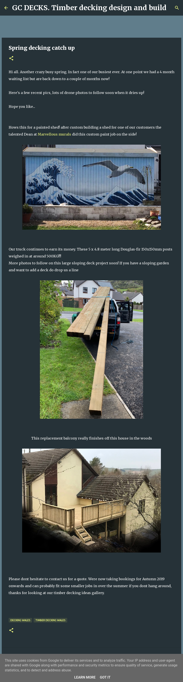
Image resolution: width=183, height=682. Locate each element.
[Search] (172, 8)
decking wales (20, 620)
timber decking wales (50, 620)
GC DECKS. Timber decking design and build (89, 7)
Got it (105, 677)
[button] (11, 58)
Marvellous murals (54, 134)
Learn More (84, 677)
